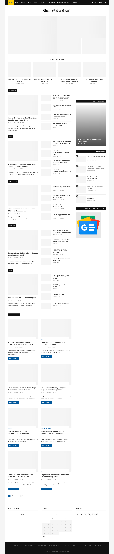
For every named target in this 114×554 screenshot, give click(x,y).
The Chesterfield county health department (96, 197)
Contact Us (76, 2)
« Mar (43, 536)
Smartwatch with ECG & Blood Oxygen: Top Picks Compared (23, 254)
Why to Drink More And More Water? (96, 157)
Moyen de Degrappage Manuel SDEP (62, 106)
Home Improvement (63, 2)
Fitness (10, 428)
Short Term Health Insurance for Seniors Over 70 (61, 205)
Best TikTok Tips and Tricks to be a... (44, 80)
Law (10, 137)
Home (11, 2)
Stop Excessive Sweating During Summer (94, 177)
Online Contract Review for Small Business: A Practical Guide (61, 152)
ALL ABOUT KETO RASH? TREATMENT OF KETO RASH (95, 167)
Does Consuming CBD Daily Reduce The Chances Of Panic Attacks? (61, 276)
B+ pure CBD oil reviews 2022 (61, 303)
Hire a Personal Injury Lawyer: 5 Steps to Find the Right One (62, 142)
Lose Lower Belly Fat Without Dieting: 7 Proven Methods (19, 432)
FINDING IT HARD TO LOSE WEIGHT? (95, 187)
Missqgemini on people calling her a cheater (69, 80)
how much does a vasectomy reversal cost (61, 259)
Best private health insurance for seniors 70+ (61, 215)
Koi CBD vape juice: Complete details (61, 285)
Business (52, 2)
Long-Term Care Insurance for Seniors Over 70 (62, 187)
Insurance (13, 181)
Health (36, 2)
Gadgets (43, 428)
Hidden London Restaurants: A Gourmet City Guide (53, 343)
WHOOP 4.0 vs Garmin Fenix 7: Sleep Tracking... (89, 141)
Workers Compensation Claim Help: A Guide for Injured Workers (22, 165)
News (17, 2)
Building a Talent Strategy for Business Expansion (62, 115)
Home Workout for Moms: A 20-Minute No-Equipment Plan (62, 231)
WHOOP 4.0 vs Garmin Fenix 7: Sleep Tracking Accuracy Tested (20, 343)
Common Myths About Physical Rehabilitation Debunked (60, 250)
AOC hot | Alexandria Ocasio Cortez (19, 80)
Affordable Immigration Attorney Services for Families (62, 170)
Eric (10, 122)
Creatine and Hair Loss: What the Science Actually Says (61, 240)
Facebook (23, 514)
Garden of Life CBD (58, 294)
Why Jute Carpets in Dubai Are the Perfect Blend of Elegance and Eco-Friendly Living (62, 97)
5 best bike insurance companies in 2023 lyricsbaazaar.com (21, 210)
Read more (13, 358)
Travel (23, 2)
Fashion (43, 2)
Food (42, 339)
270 (23, 496)
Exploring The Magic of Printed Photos (60, 124)
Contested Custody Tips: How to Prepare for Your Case (61, 161)
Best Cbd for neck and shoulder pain (22, 298)
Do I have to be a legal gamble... (94, 80)
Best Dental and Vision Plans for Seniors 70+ (61, 196)
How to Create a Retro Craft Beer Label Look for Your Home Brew (22, 119)
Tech (29, 2)
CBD (10, 270)
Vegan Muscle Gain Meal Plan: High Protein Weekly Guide (55, 476)
